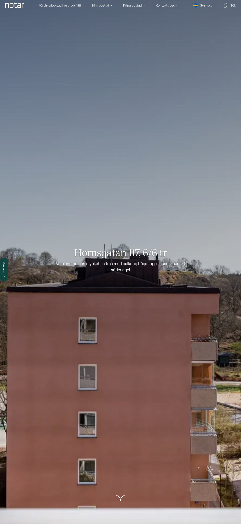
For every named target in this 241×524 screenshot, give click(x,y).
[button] (120, 498)
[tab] (14, 5)
